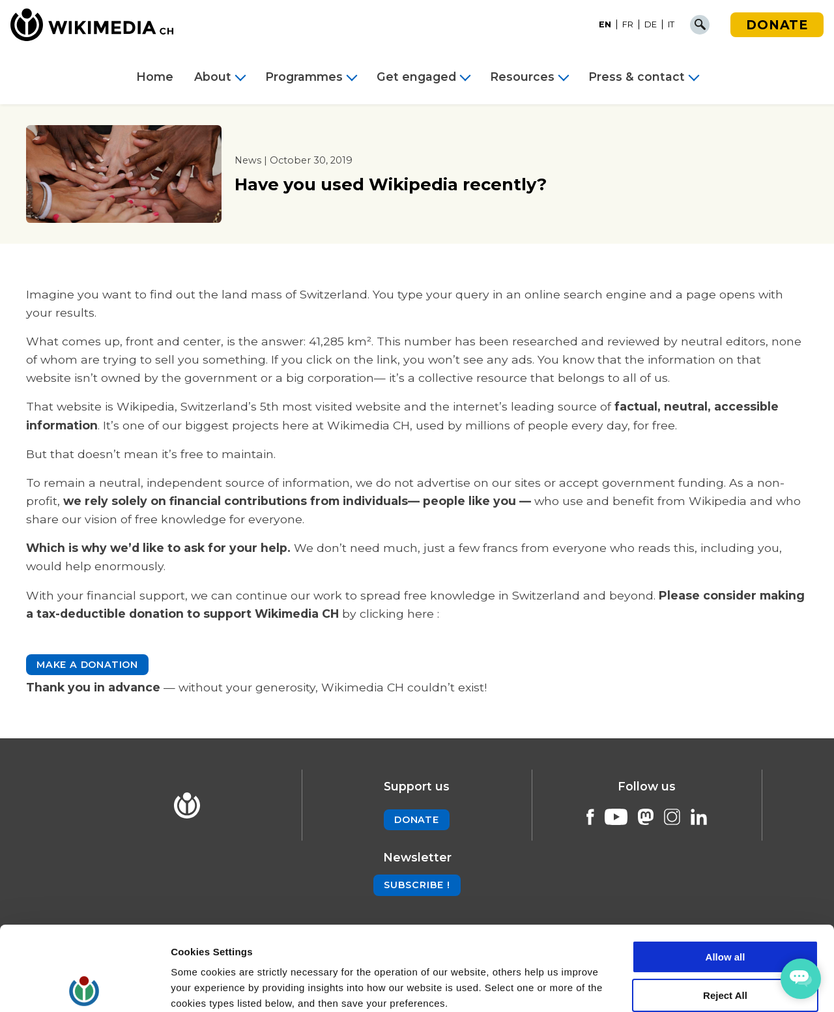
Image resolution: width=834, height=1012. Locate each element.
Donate (777, 25)
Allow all (725, 872)
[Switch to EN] (605, 25)
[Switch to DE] (651, 25)
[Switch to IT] (671, 25)
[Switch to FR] (628, 25)
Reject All (725, 911)
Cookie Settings (208, 986)
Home (154, 76)
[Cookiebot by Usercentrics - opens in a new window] (84, 986)
